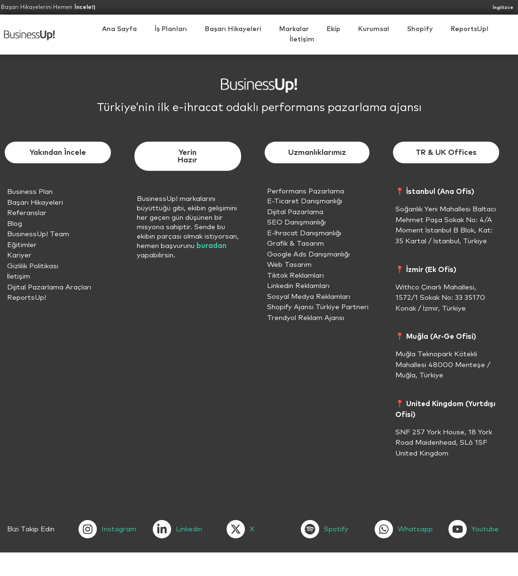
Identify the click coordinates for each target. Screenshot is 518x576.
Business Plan (30, 191)
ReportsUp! (469, 29)
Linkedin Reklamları (298, 285)
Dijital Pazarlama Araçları (49, 287)
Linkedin (189, 529)
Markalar (294, 29)
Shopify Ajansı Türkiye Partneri (318, 307)
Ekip (333, 29)
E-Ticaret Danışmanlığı (304, 201)
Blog (14, 223)
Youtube (485, 529)
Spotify (336, 529)
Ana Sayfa (119, 29)
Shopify (420, 29)
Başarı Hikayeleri (233, 29)
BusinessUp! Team (38, 234)
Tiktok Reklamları (295, 275)
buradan (211, 245)
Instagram (119, 529)
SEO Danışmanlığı (296, 222)
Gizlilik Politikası (32, 266)
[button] (373, 29)
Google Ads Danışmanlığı (308, 254)
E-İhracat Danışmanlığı (304, 233)
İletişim (302, 39)
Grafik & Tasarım (295, 243)
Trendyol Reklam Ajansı (305, 317)
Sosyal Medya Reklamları (308, 296)
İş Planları (171, 29)
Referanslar (27, 212)
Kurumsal (373, 29)
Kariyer (19, 255)
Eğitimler (22, 244)
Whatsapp (415, 529)
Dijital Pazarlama (295, 212)
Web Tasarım (289, 264)
